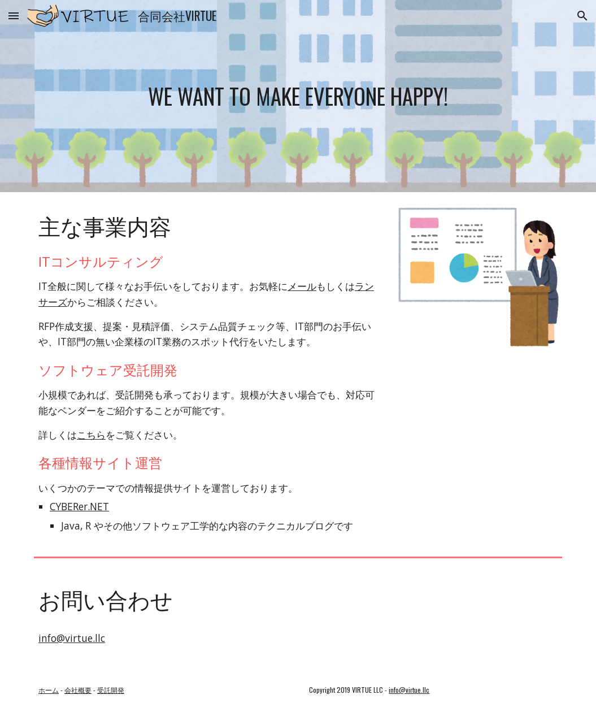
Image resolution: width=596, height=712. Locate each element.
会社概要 (78, 689)
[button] (13, 15)
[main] (298, 96)
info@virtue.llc (71, 638)
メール (302, 286)
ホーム (48, 689)
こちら (91, 434)
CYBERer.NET (79, 506)
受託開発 (110, 689)
